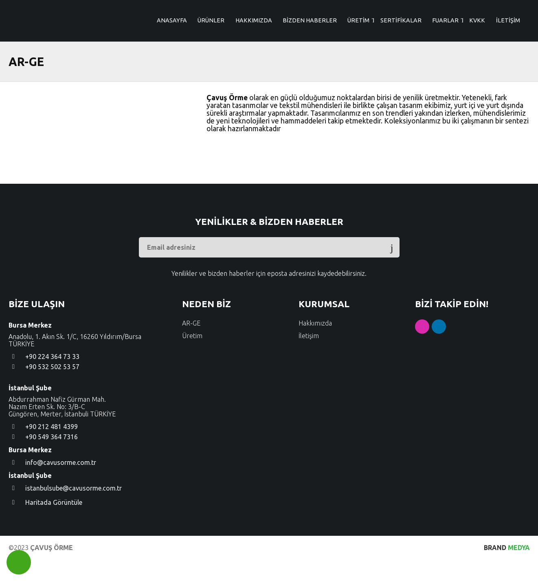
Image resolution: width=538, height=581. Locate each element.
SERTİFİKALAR (401, 51)
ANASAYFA (172, 51)
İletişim (309, 357)
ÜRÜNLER (211, 51)
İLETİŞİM (508, 51)
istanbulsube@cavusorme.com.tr (73, 509)
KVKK (477, 51)
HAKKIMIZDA (253, 51)
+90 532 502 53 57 (52, 388)
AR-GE (191, 344)
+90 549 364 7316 (51, 458)
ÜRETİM (358, 51)
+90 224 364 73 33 (52, 378)
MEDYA (507, 569)
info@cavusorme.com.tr (60, 484)
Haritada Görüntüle (53, 524)
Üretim (192, 357)
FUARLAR (445, 51)
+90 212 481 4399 (51, 448)
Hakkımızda (315, 344)
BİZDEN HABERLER (310, 51)
